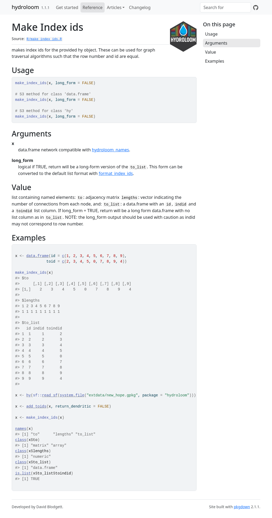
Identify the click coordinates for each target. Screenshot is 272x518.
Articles (114, 7)
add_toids (36, 406)
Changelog (139, 7)
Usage (211, 34)
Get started (67, 7)
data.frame (37, 256)
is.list (23, 473)
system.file (72, 395)
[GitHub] (255, 7)
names (20, 429)
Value (210, 52)
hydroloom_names (110, 150)
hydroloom (25, 7)
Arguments (216, 43)
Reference (93, 7)
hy (28, 395)
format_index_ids (116, 173)
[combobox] (225, 7)
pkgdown (242, 506)
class (20, 440)
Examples (214, 61)
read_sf (50, 395)
